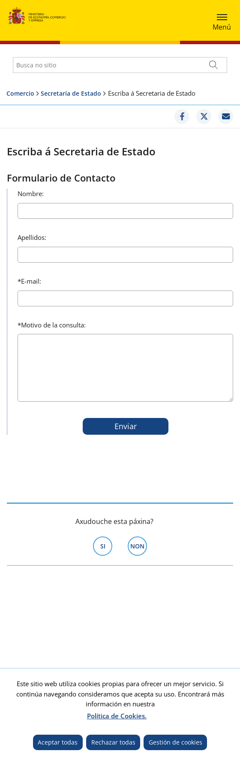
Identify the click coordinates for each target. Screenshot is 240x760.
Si (106, 545)
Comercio (20, 93)
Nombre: (31, 193)
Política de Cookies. (117, 716)
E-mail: (29, 281)
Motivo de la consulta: (52, 325)
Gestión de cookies (175, 742)
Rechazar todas (113, 742)
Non (138, 545)
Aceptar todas (58, 742)
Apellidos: (32, 237)
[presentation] (81, 458)
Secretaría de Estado (71, 93)
